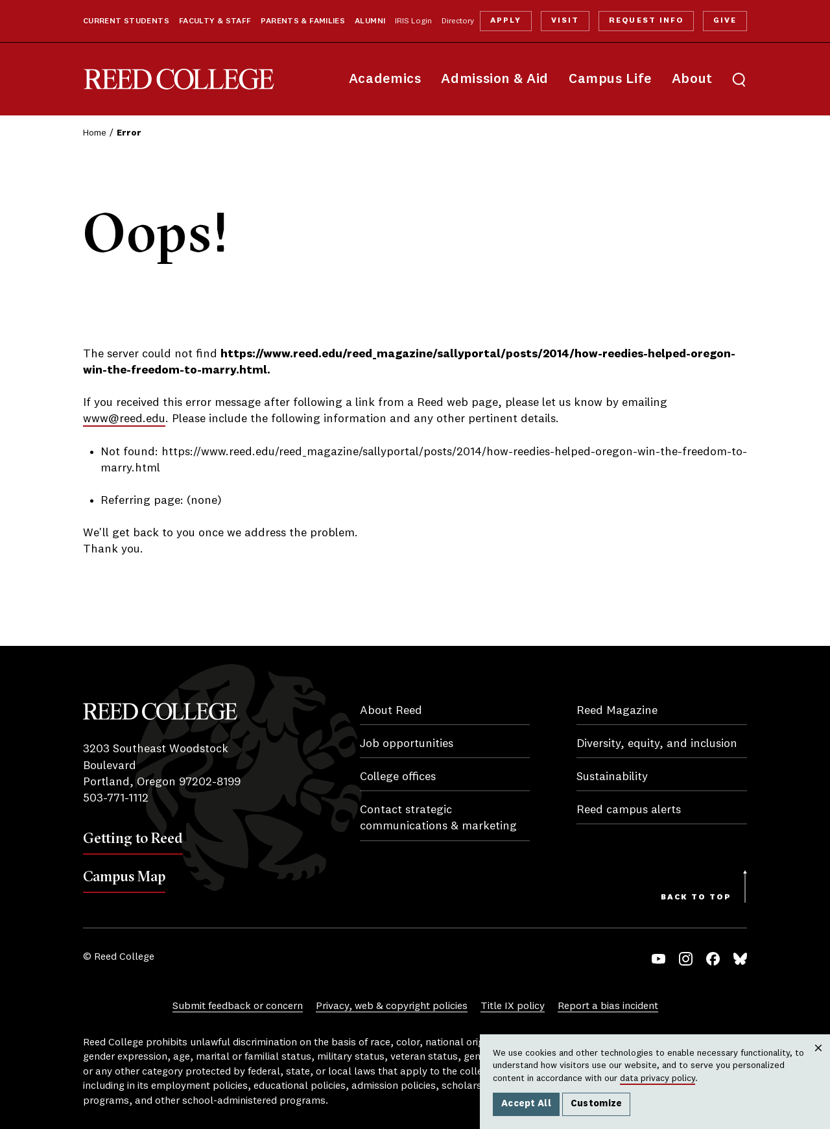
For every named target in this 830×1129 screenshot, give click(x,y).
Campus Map (124, 876)
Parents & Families (303, 21)
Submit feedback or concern (237, 1006)
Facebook (713, 959)
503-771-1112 (115, 798)
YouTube (658, 959)
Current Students (126, 21)
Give (725, 21)
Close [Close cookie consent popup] (818, 1061)
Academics (385, 79)
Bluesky (740, 959)
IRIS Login (413, 21)
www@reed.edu (124, 419)
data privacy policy (657, 1078)
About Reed (391, 711)
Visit (565, 21)
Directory (458, 21)
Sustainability (612, 777)
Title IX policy (512, 1006)
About (692, 79)
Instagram (686, 959)
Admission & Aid (494, 79)
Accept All (526, 1103)
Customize (596, 1103)
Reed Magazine (617, 711)
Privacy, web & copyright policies (392, 1006)
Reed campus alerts (628, 810)
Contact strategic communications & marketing (438, 818)
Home (94, 132)
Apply (505, 21)
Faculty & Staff (215, 21)
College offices (398, 777)
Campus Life (610, 79)
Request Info (646, 21)
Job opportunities (406, 744)
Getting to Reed (133, 838)
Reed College (179, 79)
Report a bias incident (608, 1006)
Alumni (370, 21)
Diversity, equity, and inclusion (656, 744)
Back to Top (696, 897)
